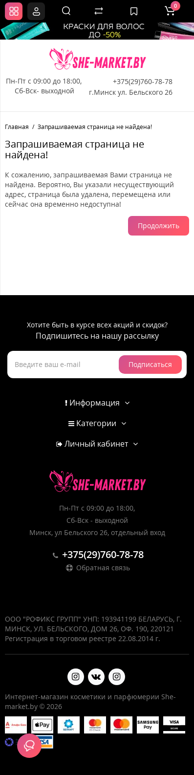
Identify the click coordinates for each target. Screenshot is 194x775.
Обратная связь (97, 567)
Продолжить (158, 225)
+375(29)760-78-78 (142, 81)
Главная (17, 127)
